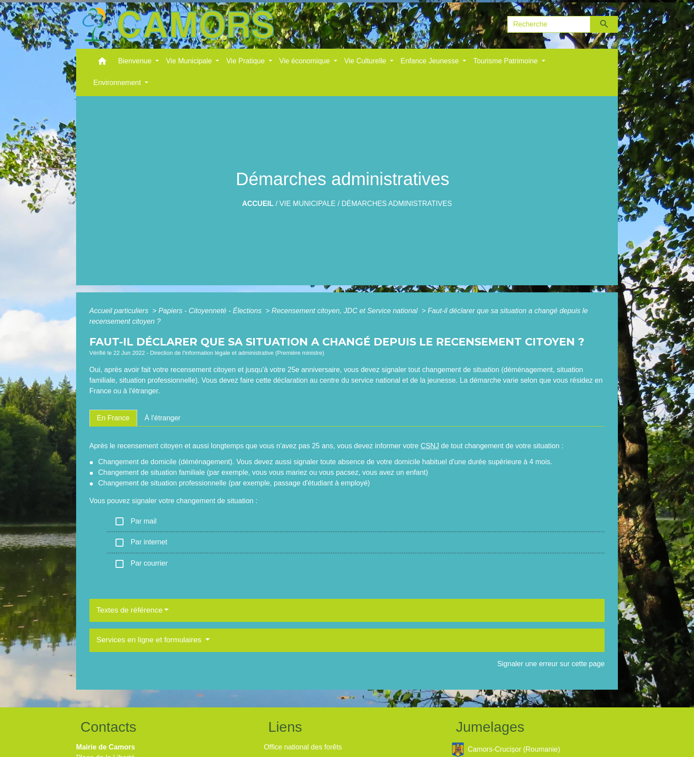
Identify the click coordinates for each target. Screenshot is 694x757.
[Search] (548, 24)
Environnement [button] (118, 82)
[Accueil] (178, 24)
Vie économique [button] (305, 61)
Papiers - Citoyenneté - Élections (210, 310)
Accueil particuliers (119, 310)
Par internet (140, 542)
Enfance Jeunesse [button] (431, 61)
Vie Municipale (307, 203)
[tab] (113, 418)
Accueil (258, 203)
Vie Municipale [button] (190, 61)
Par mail (135, 521)
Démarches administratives (397, 203)
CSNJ (429, 446)
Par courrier (141, 564)
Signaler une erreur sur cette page (551, 664)
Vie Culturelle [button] (366, 61)
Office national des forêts (303, 747)
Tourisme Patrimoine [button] (506, 61)
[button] (102, 63)
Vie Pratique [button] (246, 61)
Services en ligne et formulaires (150, 640)
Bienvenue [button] (136, 61)
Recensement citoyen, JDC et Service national (346, 310)
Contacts (108, 727)
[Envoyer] (604, 24)
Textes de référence (129, 610)
